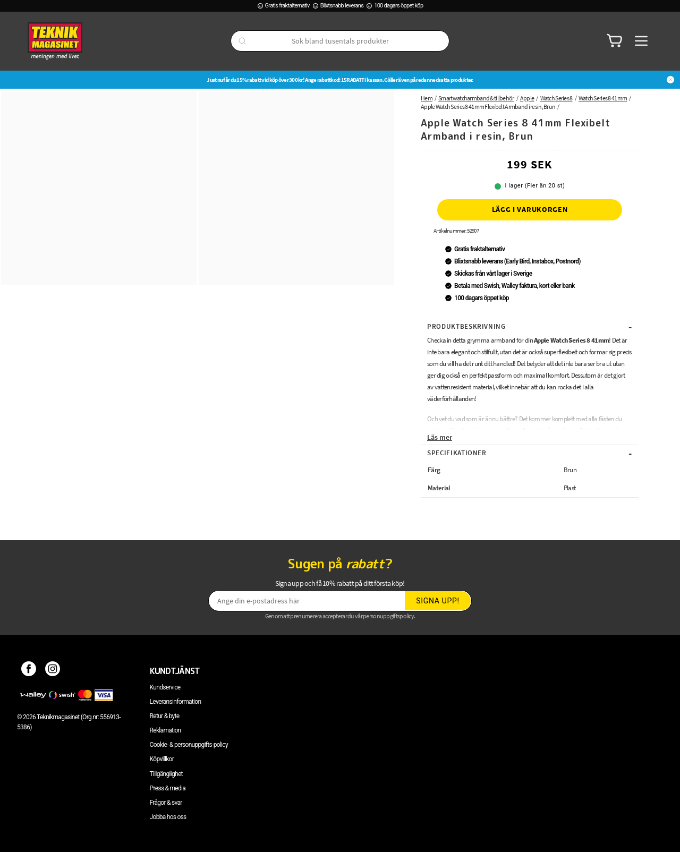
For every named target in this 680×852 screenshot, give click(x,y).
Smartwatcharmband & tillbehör (476, 98)
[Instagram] (53, 671)
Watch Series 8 (556, 98)
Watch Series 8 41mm (603, 98)
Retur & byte (165, 716)
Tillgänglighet (166, 774)
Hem (426, 98)
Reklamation (165, 730)
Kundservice (165, 687)
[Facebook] (29, 671)
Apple (527, 98)
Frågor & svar (166, 802)
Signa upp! (438, 601)
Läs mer (439, 437)
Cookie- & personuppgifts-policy (189, 744)
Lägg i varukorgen (530, 209)
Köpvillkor (162, 759)
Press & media (168, 788)
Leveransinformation (175, 701)
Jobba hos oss (168, 817)
